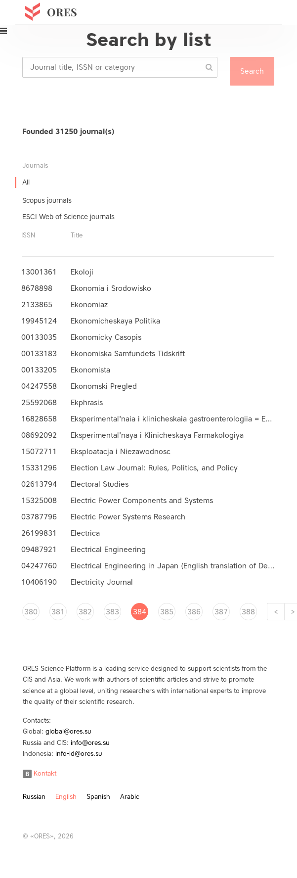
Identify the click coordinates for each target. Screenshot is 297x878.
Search (252, 71)
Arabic (129, 796)
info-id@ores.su (78, 753)
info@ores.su (90, 742)
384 (139, 611)
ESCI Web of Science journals (68, 217)
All (26, 182)
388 (248, 611)
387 (221, 611)
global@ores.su (68, 731)
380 (31, 611)
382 (85, 611)
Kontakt (39, 773)
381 (58, 611)
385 (166, 611)
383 (112, 611)
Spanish (98, 796)
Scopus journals (47, 200)
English (66, 796)
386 (194, 611)
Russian (34, 796)
